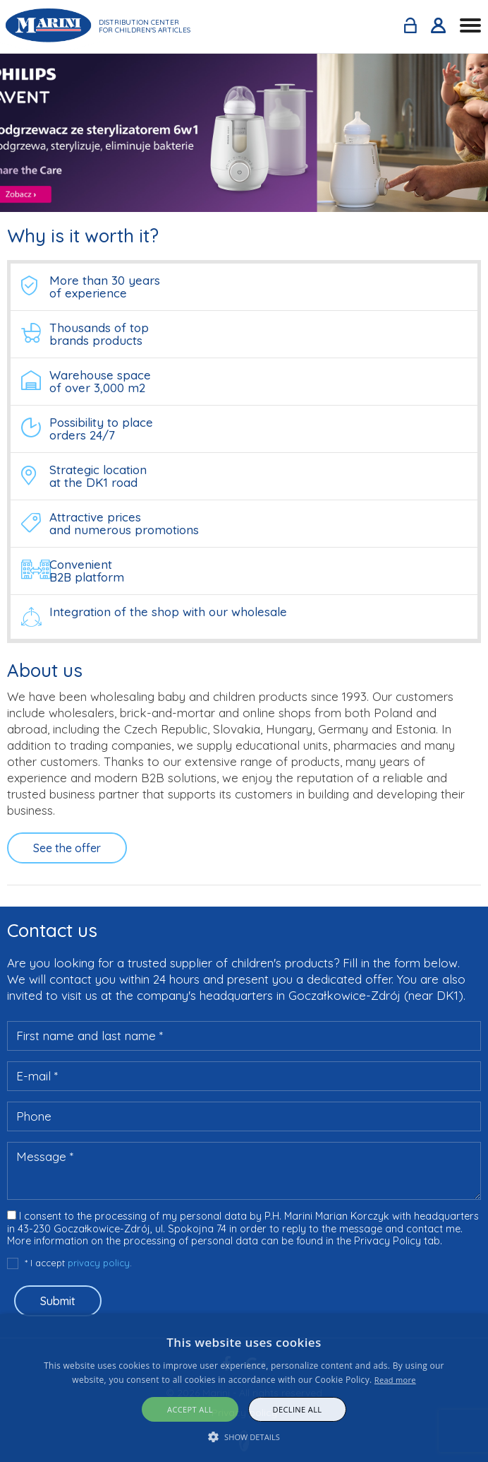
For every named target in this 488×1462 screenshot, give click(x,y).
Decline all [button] (297, 1409)
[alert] (244, 1388)
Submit (57, 1301)
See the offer (67, 848)
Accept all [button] (190, 1409)
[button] (244, 1437)
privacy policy (99, 1262)
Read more (395, 1379)
